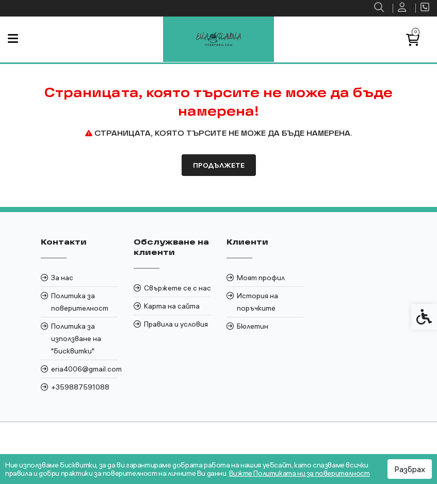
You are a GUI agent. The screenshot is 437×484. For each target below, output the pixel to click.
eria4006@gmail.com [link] (84, 369)
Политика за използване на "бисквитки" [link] (76, 338)
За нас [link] (62, 277)
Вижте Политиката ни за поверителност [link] (299, 473)
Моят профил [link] (261, 277)
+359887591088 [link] (80, 387)
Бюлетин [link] (252, 326)
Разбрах (409, 469)
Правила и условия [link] (176, 324)
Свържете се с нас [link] (177, 288)
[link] (380, 8)
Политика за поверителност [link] (79, 302)
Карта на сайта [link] (172, 306)
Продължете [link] (219, 165)
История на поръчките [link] (257, 302)
